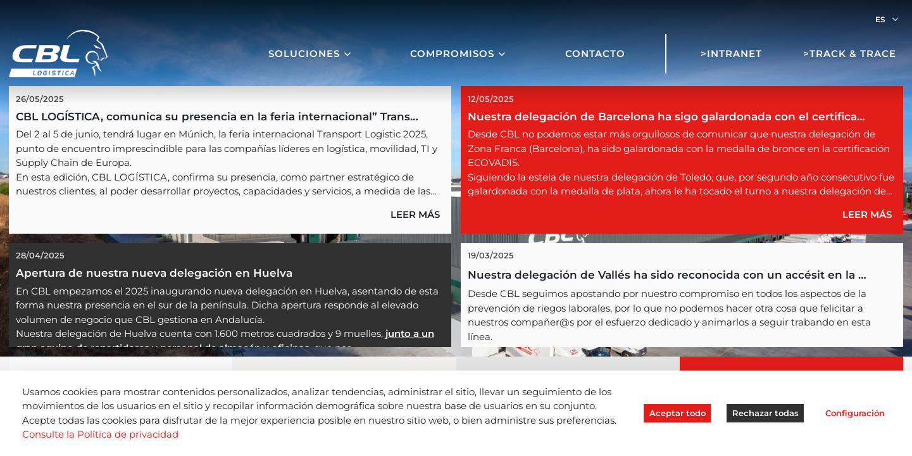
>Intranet (731, 54)
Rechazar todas (765, 413)
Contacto (595, 54)
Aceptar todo (677, 413)
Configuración (855, 413)
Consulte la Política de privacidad (100, 434)
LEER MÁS (415, 214)
